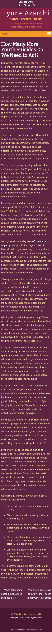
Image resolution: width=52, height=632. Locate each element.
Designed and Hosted (18, 630)
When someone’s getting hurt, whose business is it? (11, 593)
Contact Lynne (26, 1)
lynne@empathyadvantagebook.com (26, 617)
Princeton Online (35, 630)
